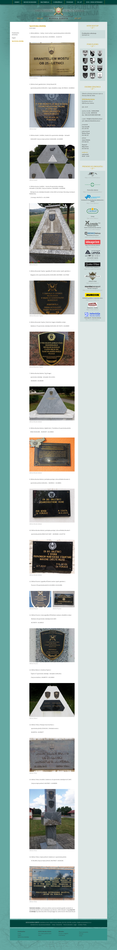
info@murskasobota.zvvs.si (94, 119)
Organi (14, 38)
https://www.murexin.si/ (92, 300)
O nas (19, 933)
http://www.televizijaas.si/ (92, 319)
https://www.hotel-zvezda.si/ (93, 229)
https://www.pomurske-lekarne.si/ (92, 192)
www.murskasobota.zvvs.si (92, 121)
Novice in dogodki (63, 933)
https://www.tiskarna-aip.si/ (92, 177)
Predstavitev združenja (15, 33)
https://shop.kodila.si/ (92, 309)
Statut (39, 935)
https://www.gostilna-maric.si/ (92, 269)
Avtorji (80, 935)
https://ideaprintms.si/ (92, 247)
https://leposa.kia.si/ (92, 260)
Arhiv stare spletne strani (44, 933)
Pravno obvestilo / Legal (70, 925)
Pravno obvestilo (83, 932)
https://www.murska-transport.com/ (93, 290)
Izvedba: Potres (82, 925)
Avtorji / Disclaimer (57, 925)
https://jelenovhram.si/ (92, 283)
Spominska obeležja (17, 41)
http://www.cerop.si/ (92, 218)
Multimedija (62, 935)
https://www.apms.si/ (93, 203)
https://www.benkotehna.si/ (92, 237)
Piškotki (81, 934)
